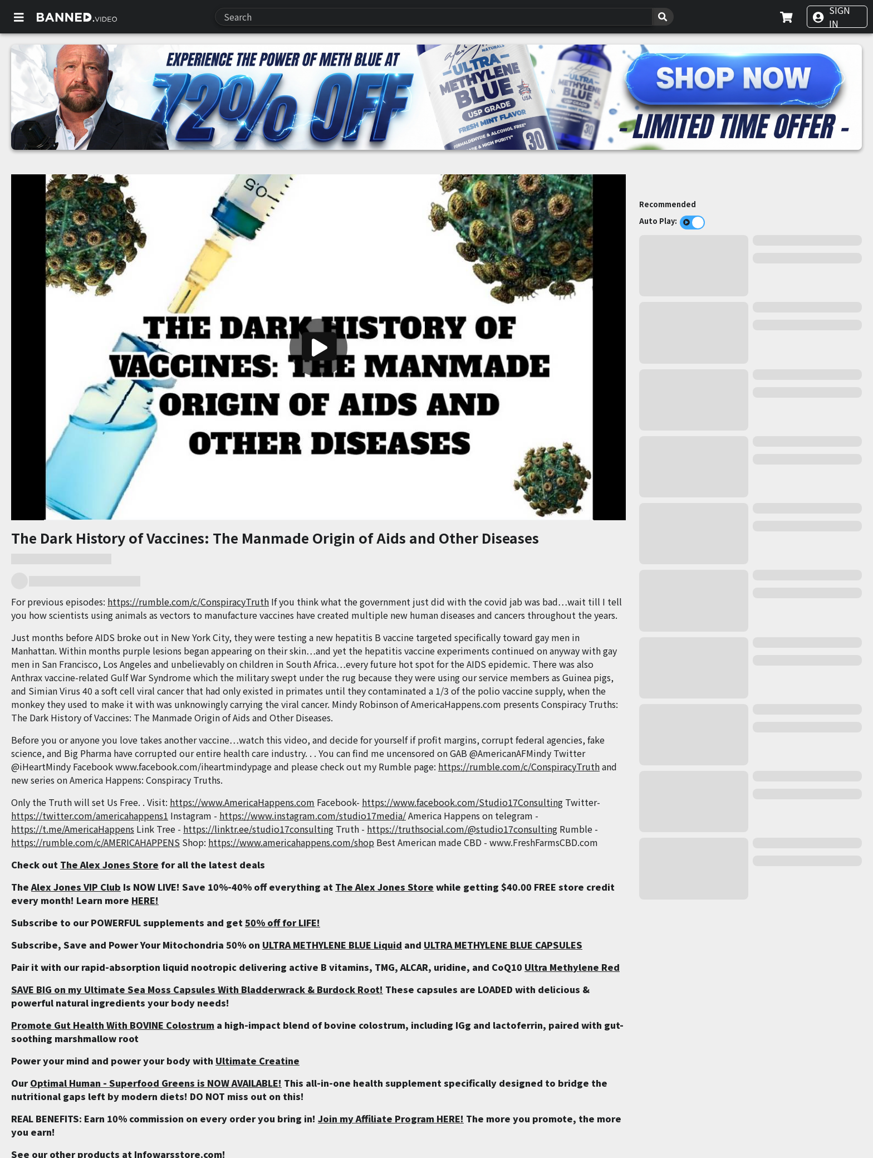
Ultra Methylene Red (572, 967)
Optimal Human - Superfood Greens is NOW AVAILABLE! (156, 1082)
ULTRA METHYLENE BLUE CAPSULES (503, 944)
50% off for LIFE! (282, 922)
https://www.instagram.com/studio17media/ (312, 815)
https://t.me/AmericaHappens (72, 828)
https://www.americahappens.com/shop (291, 842)
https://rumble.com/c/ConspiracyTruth (188, 601)
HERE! (145, 900)
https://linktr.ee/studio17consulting (258, 828)
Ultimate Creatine (257, 1060)
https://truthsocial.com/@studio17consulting (462, 828)
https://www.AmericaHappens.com (242, 802)
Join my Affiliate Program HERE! (391, 1118)
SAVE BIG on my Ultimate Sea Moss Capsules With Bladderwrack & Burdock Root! (197, 989)
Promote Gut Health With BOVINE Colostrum (112, 1025)
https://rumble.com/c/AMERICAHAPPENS (95, 842)
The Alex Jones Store (109, 864)
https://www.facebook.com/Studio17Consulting (462, 802)
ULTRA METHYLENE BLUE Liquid (332, 944)
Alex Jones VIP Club (76, 886)
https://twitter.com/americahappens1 (89, 815)
